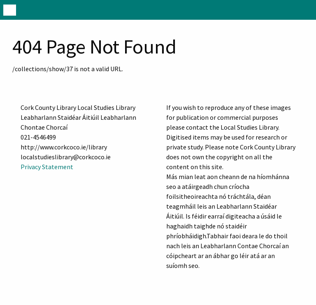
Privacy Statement (47, 167)
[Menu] (9, 10)
